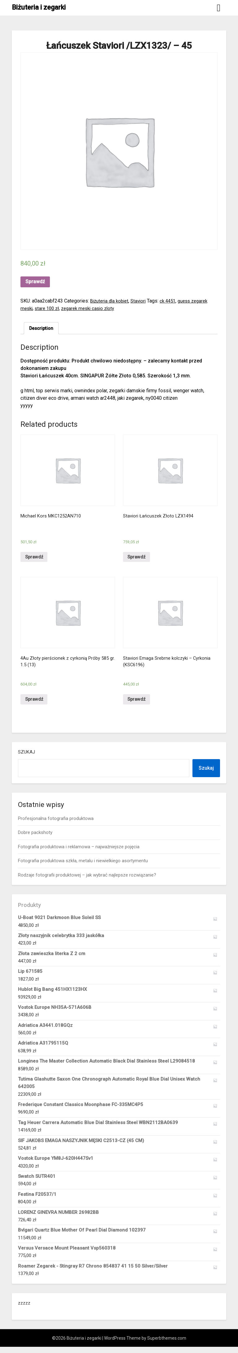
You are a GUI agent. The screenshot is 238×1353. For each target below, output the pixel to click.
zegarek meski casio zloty (92, 308)
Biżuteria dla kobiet (111, 301)
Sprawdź (35, 282)
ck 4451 (173, 301)
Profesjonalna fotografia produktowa (56, 824)
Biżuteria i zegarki (39, 7)
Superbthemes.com (166, 1344)
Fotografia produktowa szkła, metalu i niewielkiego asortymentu (83, 867)
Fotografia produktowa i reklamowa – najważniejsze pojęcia (78, 853)
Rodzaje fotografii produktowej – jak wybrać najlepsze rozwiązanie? (87, 881)
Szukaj (26, 758)
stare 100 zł (49, 308)
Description (42, 328)
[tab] (42, 328)
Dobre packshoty (35, 838)
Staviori (142, 301)
